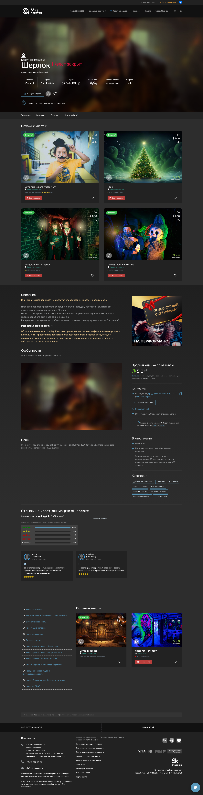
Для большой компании (142, 482)
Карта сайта (81, 777)
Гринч (111, 187)
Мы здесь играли (32, 94)
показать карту (143, 397)
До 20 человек (161, 496)
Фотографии (71, 115)
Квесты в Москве (32, 609)
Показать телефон (143, 403)
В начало (148, 727)
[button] (119, 365)
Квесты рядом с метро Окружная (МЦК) (43, 652)
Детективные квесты (34, 622)
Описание (26, 115)
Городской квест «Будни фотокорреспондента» (36, 672)
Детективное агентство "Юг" (40, 187)
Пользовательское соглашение (89, 748)
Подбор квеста (77, 11)
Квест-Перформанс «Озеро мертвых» (42, 665)
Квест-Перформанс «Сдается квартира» (44, 680)
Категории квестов (84, 769)
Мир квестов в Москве (32, 727)
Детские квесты (140, 491)
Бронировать (33, 198)
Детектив (161, 482)
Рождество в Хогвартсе (37, 264)
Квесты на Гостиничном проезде (40, 658)
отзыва (135, 376)
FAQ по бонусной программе (88, 760)
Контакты (40, 115)
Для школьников (158, 487)
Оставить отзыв (100, 519)
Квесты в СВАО (31, 686)
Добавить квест (83, 773)
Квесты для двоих (33, 634)
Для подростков (140, 487)
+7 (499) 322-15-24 (168, 2)
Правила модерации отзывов (89, 744)
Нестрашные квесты (141, 496)
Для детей (173, 482)
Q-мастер (26, 543)
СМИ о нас (80, 764)
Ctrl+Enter (91, 740)
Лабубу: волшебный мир (121, 264)
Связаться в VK (142, 409)
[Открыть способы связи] (195, 787)
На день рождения (158, 491)
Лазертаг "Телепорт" (146, 650)
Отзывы (55, 115)
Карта (148, 11)
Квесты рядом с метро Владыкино (40, 646)
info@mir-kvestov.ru (34, 768)
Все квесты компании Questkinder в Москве (45, 615)
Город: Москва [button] (162, 11)
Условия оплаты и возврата (88, 756)
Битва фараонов (88, 650)
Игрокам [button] (137, 11)
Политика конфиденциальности (90, 752)
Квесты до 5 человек (34, 628)
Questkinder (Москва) (38, 72)
